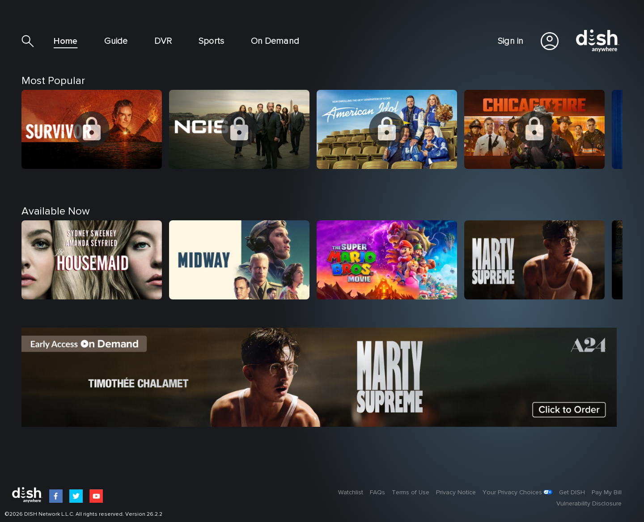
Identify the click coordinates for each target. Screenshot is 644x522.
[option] (95, 157)
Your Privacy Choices (512, 492)
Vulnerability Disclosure (589, 504)
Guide (115, 41)
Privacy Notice (456, 492)
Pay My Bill (607, 492)
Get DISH (572, 492)
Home (65, 41)
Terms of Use (410, 492)
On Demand (275, 41)
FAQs (377, 492)
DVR (163, 41)
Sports (211, 41)
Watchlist (350, 492)
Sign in (510, 41)
